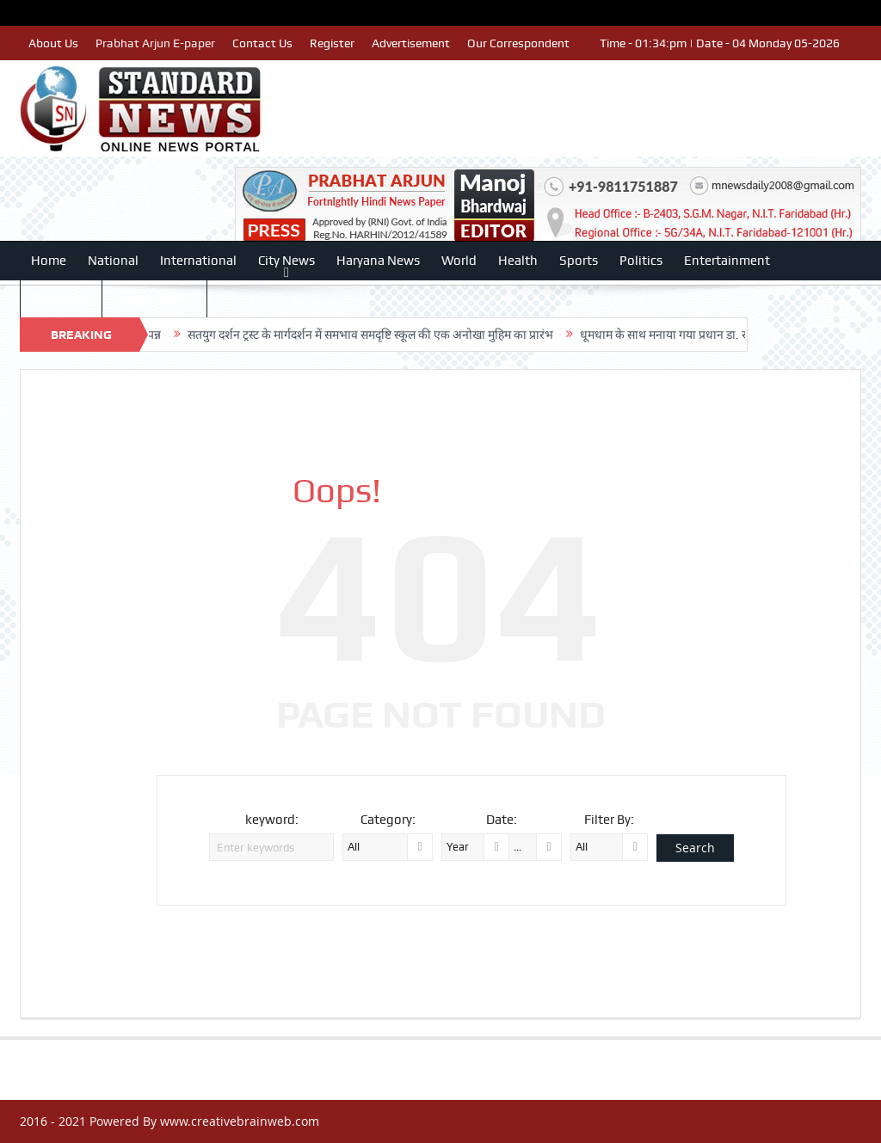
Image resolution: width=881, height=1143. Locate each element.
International (198, 260)
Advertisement (411, 43)
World (459, 260)
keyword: (272, 819)
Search (695, 847)
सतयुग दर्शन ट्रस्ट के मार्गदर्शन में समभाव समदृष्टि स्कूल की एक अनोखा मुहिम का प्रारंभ (387, 334)
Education (61, 298)
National (113, 260)
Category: (388, 819)
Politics (640, 260)
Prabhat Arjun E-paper (155, 43)
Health (518, 260)
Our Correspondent (518, 43)
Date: (501, 819)
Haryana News (378, 260)
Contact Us (262, 43)
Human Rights (154, 298)
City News (286, 260)
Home (48, 260)
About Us (53, 43)
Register (332, 43)
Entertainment (727, 260)
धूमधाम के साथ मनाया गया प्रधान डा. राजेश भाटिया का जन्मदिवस (737, 334)
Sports (578, 260)
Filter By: (609, 819)
